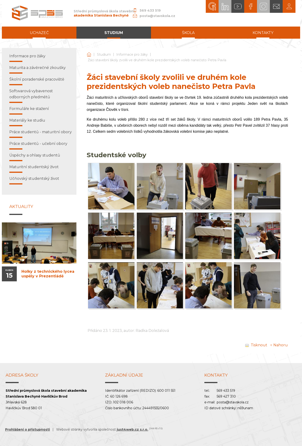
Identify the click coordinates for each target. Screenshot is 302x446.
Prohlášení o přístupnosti (27, 429)
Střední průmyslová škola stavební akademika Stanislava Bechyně (89, 54)
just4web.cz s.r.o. (132, 429)
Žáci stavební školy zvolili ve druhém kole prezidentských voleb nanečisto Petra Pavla (157, 60)
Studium (104, 54)
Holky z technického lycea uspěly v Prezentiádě (47, 273)
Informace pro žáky (132, 54)
